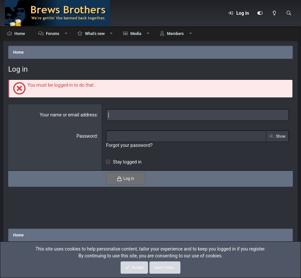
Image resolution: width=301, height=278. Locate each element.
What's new (94, 33)
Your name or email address (68, 114)
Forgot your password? (129, 145)
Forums (52, 33)
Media (135, 33)
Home (19, 33)
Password (87, 136)
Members (175, 33)
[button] (66, 33)
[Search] (289, 13)
